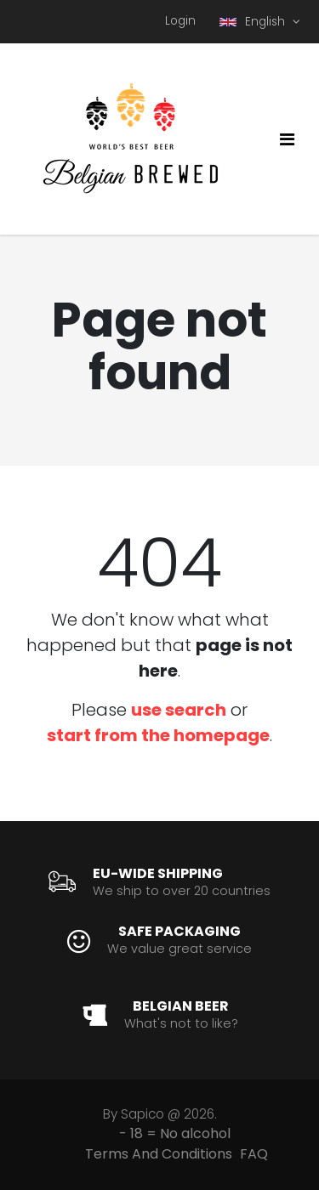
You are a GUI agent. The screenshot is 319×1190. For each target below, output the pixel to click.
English (253, 22)
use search (178, 710)
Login (180, 21)
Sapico (142, 1114)
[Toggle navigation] (287, 139)
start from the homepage (158, 735)
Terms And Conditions (158, 1154)
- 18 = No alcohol (175, 1133)
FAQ (254, 1154)
